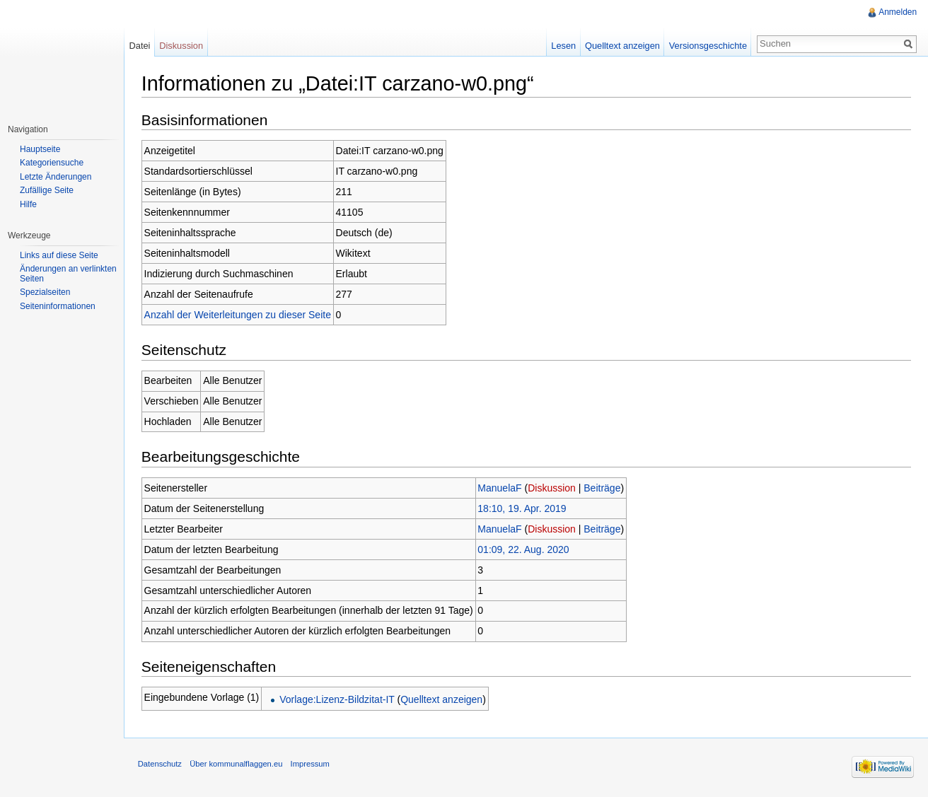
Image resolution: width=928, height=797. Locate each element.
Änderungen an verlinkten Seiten (68, 274)
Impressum (310, 764)
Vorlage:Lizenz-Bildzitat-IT (337, 699)
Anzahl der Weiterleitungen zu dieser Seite (238, 314)
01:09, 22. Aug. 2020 (524, 549)
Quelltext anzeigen (442, 699)
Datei (140, 45)
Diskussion (552, 488)
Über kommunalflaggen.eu (236, 764)
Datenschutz (160, 764)
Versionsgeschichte (707, 45)
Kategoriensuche (51, 163)
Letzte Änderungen (55, 177)
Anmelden (897, 12)
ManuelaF (501, 488)
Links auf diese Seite (59, 255)
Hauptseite (40, 149)
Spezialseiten (45, 292)
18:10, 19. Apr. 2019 (523, 508)
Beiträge (603, 488)
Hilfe (28, 204)
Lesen (563, 45)
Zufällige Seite (47, 190)
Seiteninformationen (57, 306)
